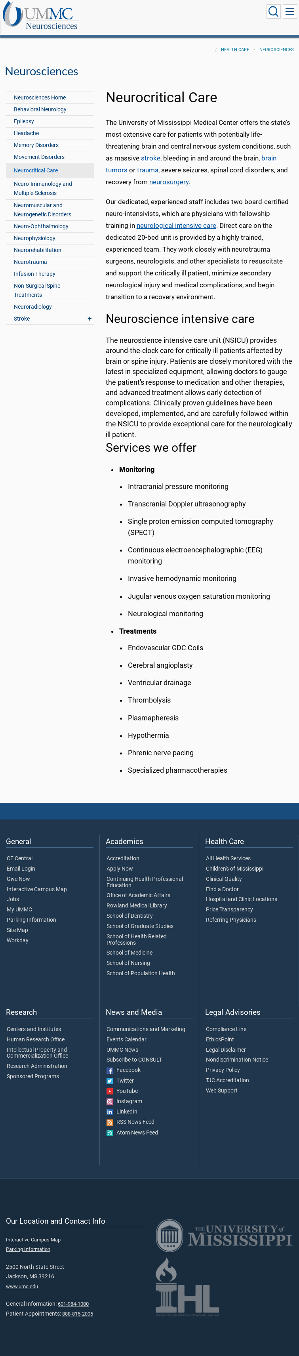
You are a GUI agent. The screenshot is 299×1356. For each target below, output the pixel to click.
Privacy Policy (223, 1061)
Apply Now (120, 860)
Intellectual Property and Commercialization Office (37, 1044)
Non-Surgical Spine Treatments (37, 282)
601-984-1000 (73, 1295)
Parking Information (31, 911)
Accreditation (123, 850)
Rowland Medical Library (137, 897)
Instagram (124, 1093)
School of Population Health (141, 965)
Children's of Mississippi (234, 860)
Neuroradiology (33, 298)
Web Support (222, 1082)
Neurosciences (99, 12)
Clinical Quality (224, 870)
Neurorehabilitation (37, 241)
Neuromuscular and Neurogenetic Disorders (42, 201)
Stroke (22, 310)
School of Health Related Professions (137, 931)
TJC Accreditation (227, 1072)
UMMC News (122, 1041)
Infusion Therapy (34, 265)
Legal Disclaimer (226, 1041)
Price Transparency (229, 901)
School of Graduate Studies (140, 918)
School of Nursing (128, 954)
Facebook (124, 1061)
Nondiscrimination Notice (237, 1051)
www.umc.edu (22, 1278)
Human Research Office (36, 1031)
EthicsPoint (220, 1031)
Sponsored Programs (33, 1068)
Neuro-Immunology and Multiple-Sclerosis (43, 180)
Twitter (120, 1072)
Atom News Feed (132, 1124)
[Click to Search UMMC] (274, 11)
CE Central (19, 850)
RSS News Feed (130, 1113)
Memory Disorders (36, 136)
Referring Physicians (231, 911)
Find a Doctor (222, 881)
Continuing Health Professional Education (145, 873)
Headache (26, 124)
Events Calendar (127, 1031)
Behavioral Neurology (40, 100)
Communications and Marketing (146, 1021)
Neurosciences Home (40, 89)
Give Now (18, 870)
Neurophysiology (34, 229)
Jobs (13, 891)
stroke (150, 149)
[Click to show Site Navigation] (290, 11)
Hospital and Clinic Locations (241, 891)
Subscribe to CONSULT (134, 1051)
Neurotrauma (30, 253)
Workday (18, 932)
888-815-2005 (77, 1305)
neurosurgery (169, 173)
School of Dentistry (130, 907)
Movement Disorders (39, 148)
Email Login (21, 860)
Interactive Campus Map (37, 881)
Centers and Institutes (34, 1021)
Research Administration (37, 1057)
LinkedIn (122, 1103)
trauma (147, 161)
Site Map (17, 922)
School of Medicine (129, 944)
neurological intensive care (176, 217)
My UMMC (19, 901)
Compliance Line (226, 1021)
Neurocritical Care (36, 162)
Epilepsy (24, 112)
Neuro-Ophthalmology (41, 217)
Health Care (235, 41)
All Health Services (228, 850)
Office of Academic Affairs (138, 887)
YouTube (122, 1082)
